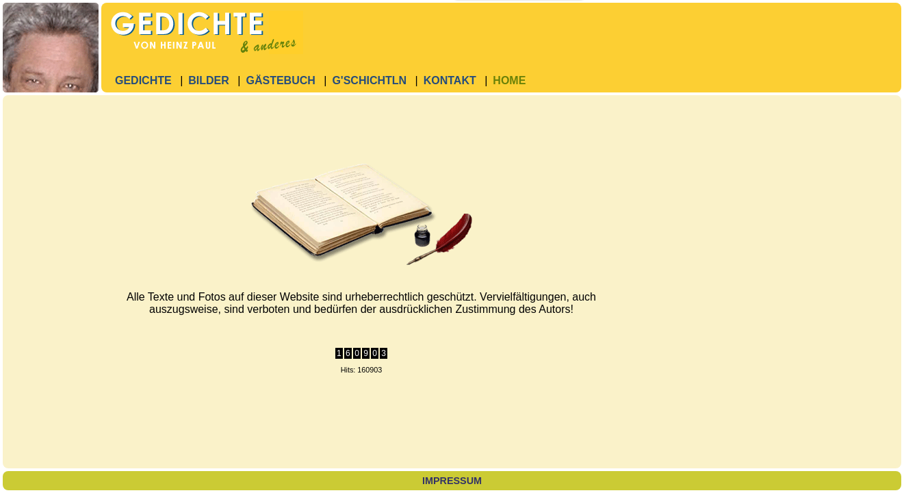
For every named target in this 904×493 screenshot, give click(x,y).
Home (509, 80)
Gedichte (143, 80)
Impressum (452, 480)
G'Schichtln (369, 80)
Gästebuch (280, 80)
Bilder (208, 80)
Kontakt (450, 80)
